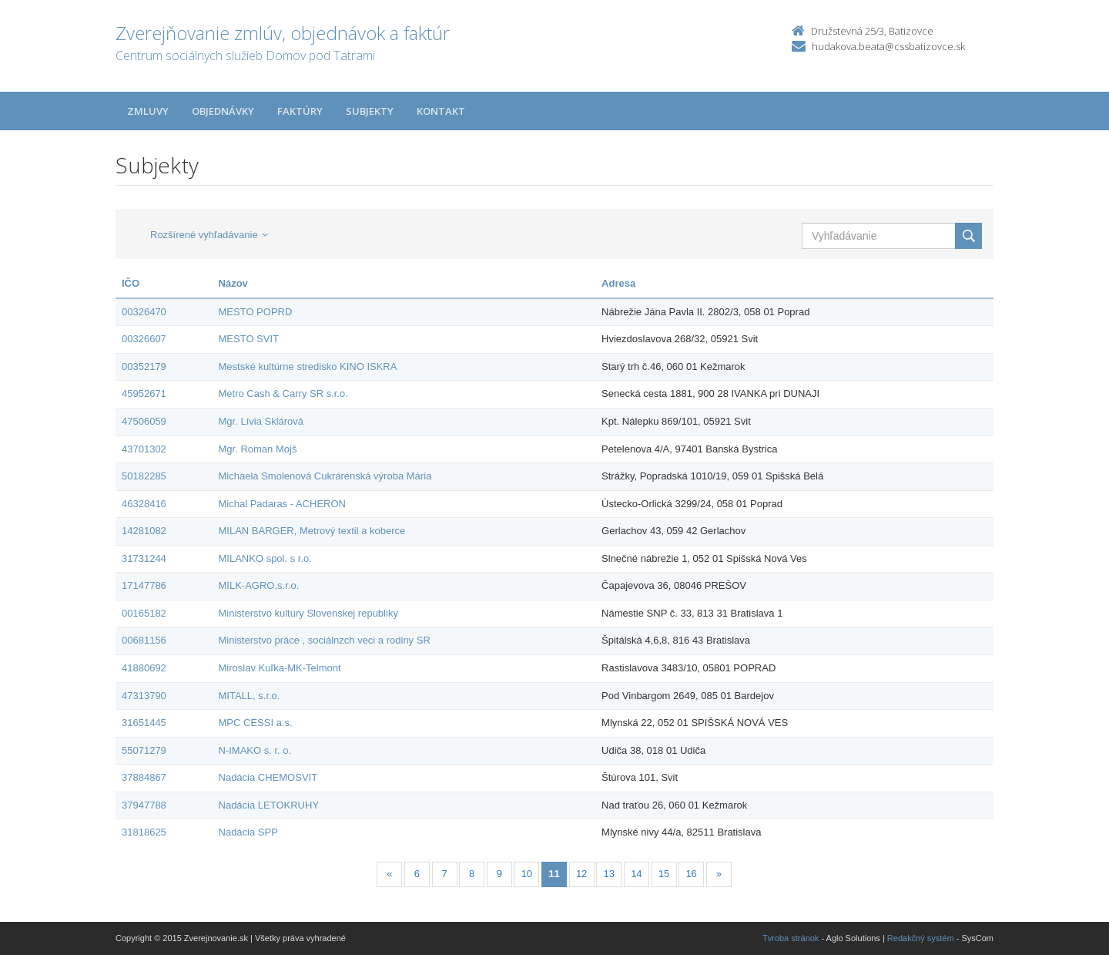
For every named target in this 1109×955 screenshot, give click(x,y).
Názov (233, 283)
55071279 (144, 750)
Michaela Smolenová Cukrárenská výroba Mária (325, 476)
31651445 (144, 722)
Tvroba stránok (790, 938)
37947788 (144, 805)
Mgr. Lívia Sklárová (261, 421)
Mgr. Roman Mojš (258, 449)
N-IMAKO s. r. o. (255, 750)
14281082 (144, 530)
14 (636, 873)
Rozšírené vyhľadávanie (209, 234)
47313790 (144, 695)
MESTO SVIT (249, 339)
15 (663, 873)
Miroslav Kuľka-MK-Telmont (280, 668)
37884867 (144, 777)
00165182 (144, 613)
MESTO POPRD (256, 312)
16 (690, 873)
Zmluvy (148, 111)
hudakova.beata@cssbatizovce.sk (888, 46)
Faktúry (300, 111)
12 (581, 873)
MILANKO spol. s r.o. (265, 558)
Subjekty (370, 111)
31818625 (144, 832)
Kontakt (441, 111)
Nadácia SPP (248, 832)
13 (609, 873)
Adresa (618, 283)
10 (526, 873)
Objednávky (223, 111)
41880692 (144, 668)
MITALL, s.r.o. (249, 695)
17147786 (144, 585)
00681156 (144, 640)
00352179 (144, 366)
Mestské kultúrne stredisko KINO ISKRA (308, 366)
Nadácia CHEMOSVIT (268, 777)
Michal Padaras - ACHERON (282, 503)
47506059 (144, 421)
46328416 (144, 503)
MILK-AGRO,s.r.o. (259, 585)
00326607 (144, 339)
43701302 (144, 449)
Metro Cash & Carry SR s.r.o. (283, 393)
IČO (130, 283)
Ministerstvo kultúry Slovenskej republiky (308, 613)
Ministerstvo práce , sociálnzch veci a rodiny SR (325, 640)
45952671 (144, 393)
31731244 (144, 558)
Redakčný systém (920, 938)
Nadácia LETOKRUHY (269, 805)
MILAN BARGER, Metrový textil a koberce (312, 530)
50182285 (144, 476)
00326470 (144, 312)
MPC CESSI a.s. (256, 722)
